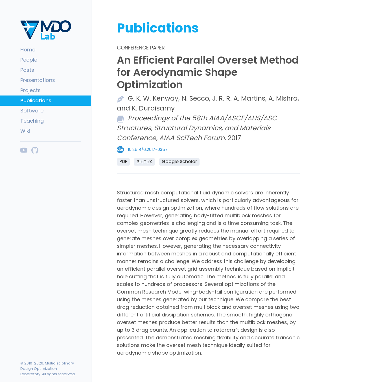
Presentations (37, 80)
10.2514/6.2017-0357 (148, 149)
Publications (35, 100)
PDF (123, 161)
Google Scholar (179, 161)
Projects (30, 90)
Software (31, 110)
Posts (27, 69)
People (28, 59)
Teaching (32, 120)
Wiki (25, 130)
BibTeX (144, 162)
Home (27, 49)
